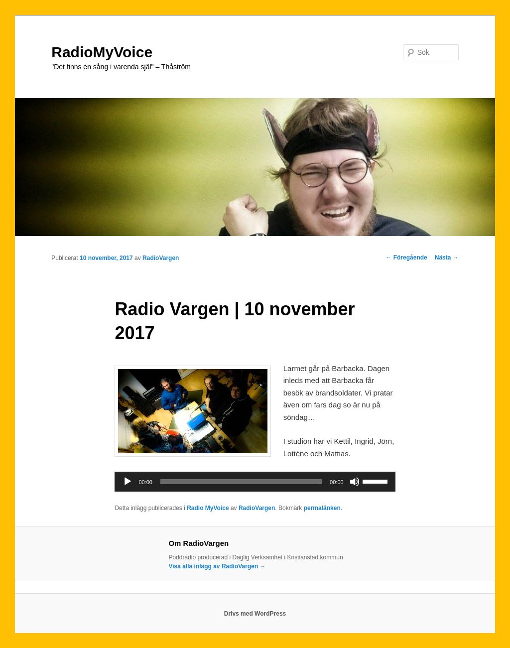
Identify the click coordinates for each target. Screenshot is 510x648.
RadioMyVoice (101, 52)
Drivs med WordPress (255, 613)
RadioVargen (160, 258)
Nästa (447, 257)
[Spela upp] (127, 482)
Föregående (406, 257)
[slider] (241, 481)
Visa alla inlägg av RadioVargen (216, 566)
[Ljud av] (355, 482)
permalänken (322, 508)
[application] (255, 482)
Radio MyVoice (208, 508)
